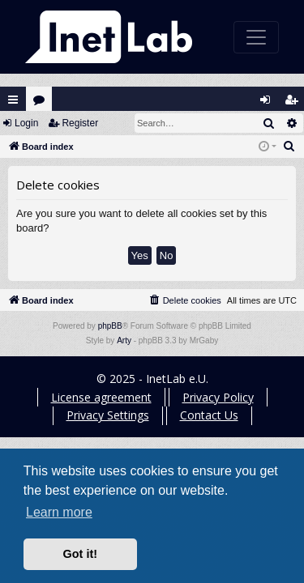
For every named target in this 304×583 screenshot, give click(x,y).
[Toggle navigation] (256, 37)
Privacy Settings (107, 415)
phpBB (110, 325)
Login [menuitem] (269, 103)
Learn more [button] (59, 512)
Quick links (13, 100)
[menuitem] (289, 146)
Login (26, 123)
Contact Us (209, 415)
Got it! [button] (80, 553)
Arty (124, 340)
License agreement (101, 397)
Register (80, 123)
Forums (42, 103)
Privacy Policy (218, 397)
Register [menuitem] (295, 103)
